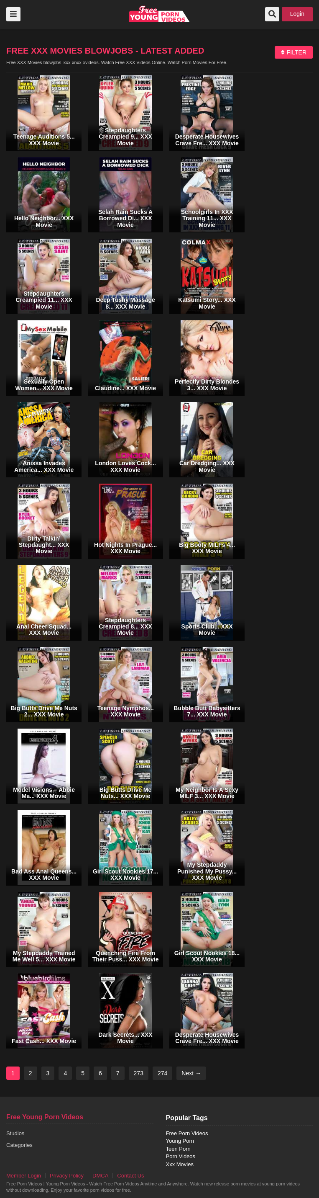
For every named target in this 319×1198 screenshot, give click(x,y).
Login (297, 13)
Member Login (23, 1175)
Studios (15, 1133)
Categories (19, 1145)
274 (162, 1073)
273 (138, 1073)
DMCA (100, 1175)
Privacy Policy (67, 1175)
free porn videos (159, 13)
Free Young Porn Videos (44, 1117)
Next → (191, 1073)
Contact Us (130, 1175)
